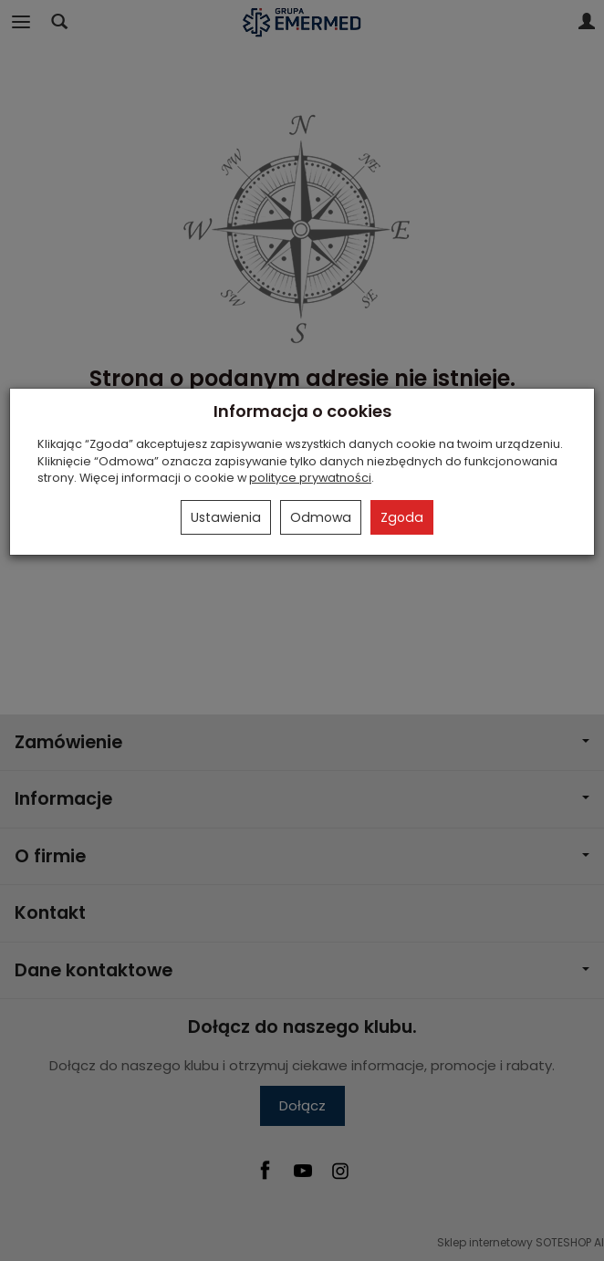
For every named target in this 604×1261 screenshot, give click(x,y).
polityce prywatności (310, 477)
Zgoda (401, 517)
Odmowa (320, 517)
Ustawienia (226, 517)
